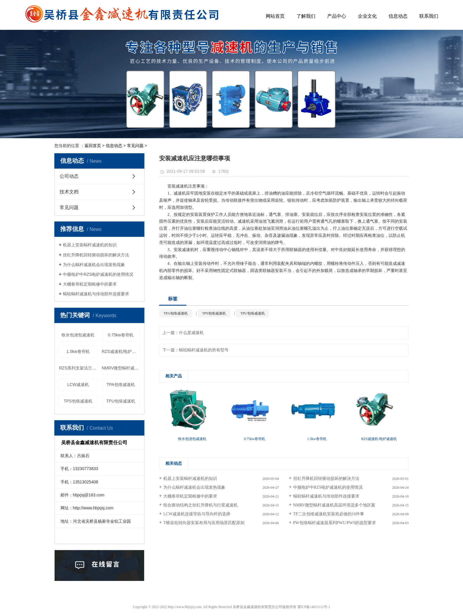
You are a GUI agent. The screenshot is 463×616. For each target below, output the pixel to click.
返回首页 (92, 145)
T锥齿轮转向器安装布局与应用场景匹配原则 (203, 523)
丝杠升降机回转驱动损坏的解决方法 (96, 254)
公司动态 (69, 176)
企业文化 (367, 16)
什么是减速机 (191, 332)
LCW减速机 (78, 384)
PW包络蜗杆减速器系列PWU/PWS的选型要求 (334, 523)
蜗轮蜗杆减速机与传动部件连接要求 (96, 293)
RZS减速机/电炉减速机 (121, 351)
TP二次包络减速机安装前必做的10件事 (328, 514)
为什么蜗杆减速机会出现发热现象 (94, 264)
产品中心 (336, 16)
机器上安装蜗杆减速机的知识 (90, 244)
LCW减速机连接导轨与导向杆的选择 (196, 514)
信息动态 (398, 16)
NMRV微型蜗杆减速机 (121, 368)
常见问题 (135, 145)
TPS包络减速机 (78, 401)
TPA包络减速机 (121, 384)
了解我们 (305, 16)
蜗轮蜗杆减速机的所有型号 (204, 350)
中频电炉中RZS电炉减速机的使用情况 (98, 274)
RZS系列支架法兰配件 (78, 368)
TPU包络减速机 (120, 401)
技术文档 (69, 191)
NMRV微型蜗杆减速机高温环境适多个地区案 (334, 505)
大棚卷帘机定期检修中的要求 (90, 284)
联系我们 (428, 16)
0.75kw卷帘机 (120, 335)
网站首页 (275, 16)
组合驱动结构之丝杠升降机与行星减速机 (200, 505)
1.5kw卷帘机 (78, 351)
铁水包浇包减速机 (77, 335)
